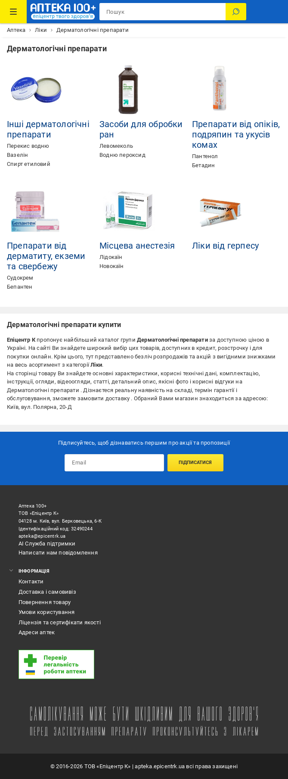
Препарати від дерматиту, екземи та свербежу (46, 255)
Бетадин (203, 165)
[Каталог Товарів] (13, 11)
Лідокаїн (111, 257)
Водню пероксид (122, 155)
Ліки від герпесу (225, 245)
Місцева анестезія (137, 245)
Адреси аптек (37, 632)
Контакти (31, 581)
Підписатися (195, 462)
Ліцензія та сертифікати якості (60, 622)
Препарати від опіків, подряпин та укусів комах (236, 134)
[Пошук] (236, 11)
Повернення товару (45, 602)
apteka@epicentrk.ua (42, 536)
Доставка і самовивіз (47, 592)
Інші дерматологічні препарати (48, 129)
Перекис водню (28, 146)
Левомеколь (116, 146)
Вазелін (17, 155)
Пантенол (205, 156)
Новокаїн (111, 266)
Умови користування (47, 612)
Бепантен (20, 287)
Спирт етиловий (28, 164)
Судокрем (20, 277)
